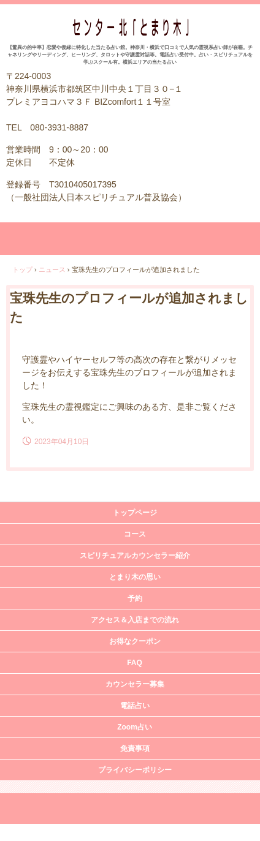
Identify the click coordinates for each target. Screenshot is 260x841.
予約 (135, 598)
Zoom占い (134, 727)
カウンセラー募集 (134, 684)
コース (135, 534)
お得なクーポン (135, 641)
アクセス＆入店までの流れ (135, 620)
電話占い (135, 705)
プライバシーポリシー (135, 770)
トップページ (135, 512)
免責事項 (135, 748)
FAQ (134, 662)
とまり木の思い (135, 577)
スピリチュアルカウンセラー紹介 (135, 555)
